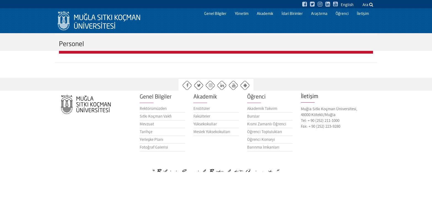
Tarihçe (146, 134)
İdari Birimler (292, 14)
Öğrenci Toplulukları (264, 134)
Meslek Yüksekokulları (211, 134)
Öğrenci (342, 14)
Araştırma (319, 14)
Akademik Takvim (262, 110)
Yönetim (242, 14)
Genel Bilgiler (215, 14)
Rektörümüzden (153, 110)
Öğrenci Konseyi (261, 141)
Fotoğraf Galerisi (154, 149)
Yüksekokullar (205, 126)
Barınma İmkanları (263, 149)
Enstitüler (201, 110)
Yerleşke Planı (151, 141)
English (347, 5)
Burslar (253, 118)
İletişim (363, 14)
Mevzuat (147, 126)
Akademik (265, 14)
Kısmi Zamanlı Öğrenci (266, 126)
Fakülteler (201, 118)
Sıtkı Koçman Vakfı (156, 118)
